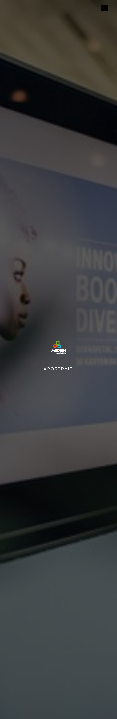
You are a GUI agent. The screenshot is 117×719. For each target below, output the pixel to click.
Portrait (60, 368)
